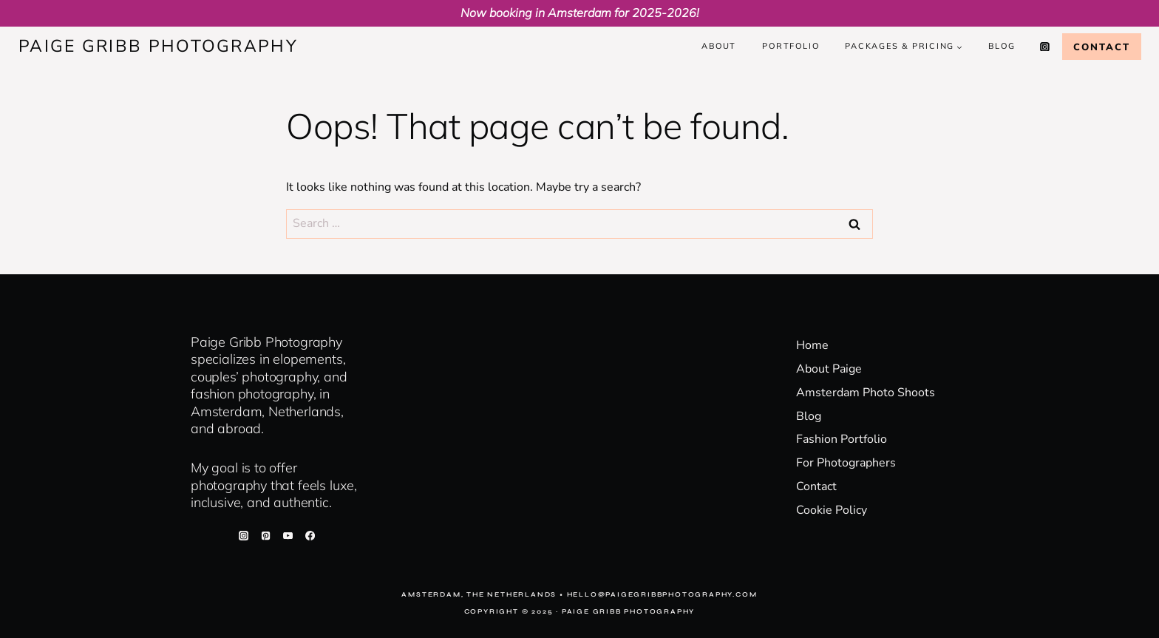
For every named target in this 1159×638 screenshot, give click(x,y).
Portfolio (790, 46)
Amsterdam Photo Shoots (865, 392)
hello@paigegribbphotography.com (662, 594)
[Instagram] (1045, 46)
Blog (1001, 46)
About (718, 46)
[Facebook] (310, 535)
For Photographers (846, 463)
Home (812, 345)
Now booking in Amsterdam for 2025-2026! (579, 12)
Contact (1102, 46)
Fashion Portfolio (841, 439)
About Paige (829, 369)
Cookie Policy (831, 510)
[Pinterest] (265, 535)
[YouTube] (287, 535)
